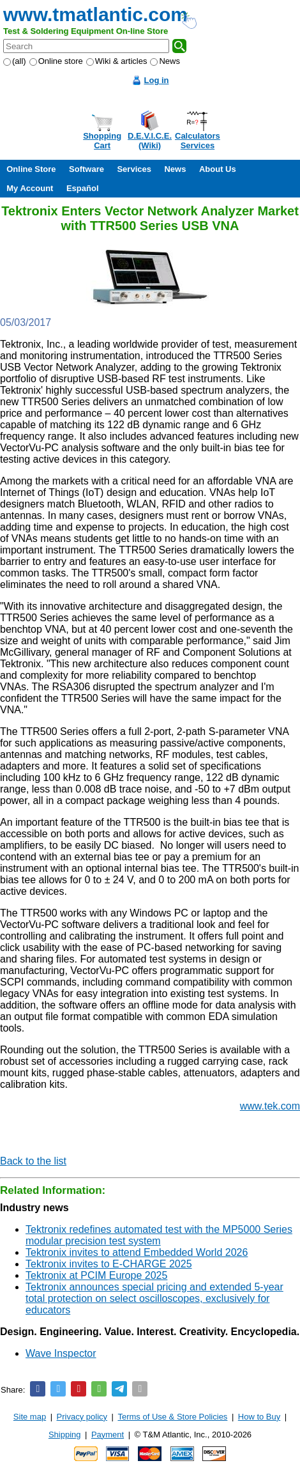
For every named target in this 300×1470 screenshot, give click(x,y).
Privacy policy (82, 1416)
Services (134, 169)
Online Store (31, 169)
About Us (217, 169)
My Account (29, 188)
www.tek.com (270, 1106)
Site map (29, 1416)
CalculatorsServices (197, 140)
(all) (14, 61)
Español (82, 188)
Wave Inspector (61, 1353)
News (165, 61)
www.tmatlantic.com (95, 14)
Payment (107, 1434)
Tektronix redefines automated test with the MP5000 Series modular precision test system (159, 1235)
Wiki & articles (116, 61)
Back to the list (33, 1161)
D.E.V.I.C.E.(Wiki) (150, 140)
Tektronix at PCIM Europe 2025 (96, 1275)
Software (86, 169)
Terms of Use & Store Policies (172, 1416)
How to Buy (259, 1416)
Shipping (65, 1434)
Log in (156, 80)
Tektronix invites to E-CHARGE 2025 (109, 1263)
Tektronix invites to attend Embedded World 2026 (137, 1252)
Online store (56, 61)
